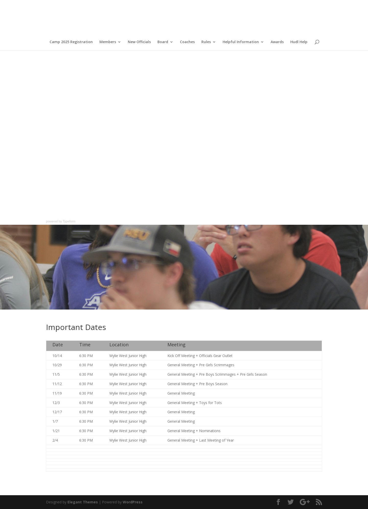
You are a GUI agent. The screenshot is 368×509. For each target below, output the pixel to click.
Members (107, 42)
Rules (206, 42)
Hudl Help (298, 42)
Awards (277, 42)
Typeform (69, 221)
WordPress (133, 502)
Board (162, 42)
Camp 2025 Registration (71, 42)
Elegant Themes (82, 502)
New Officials (139, 42)
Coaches (187, 42)
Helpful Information (241, 42)
